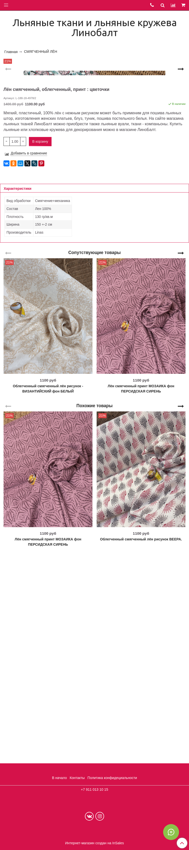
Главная (11, 52)
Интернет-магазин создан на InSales (94, 843)
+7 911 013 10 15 (94, 789)
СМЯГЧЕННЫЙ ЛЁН (40, 52)
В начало (59, 778)
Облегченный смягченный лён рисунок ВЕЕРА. (141, 748)
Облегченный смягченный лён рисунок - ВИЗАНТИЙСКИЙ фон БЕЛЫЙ (48, 597)
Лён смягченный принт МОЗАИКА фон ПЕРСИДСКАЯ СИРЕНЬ (141, 597)
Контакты (77, 778)
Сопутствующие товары (94, 461)
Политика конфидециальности (112, 778)
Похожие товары (94, 614)
